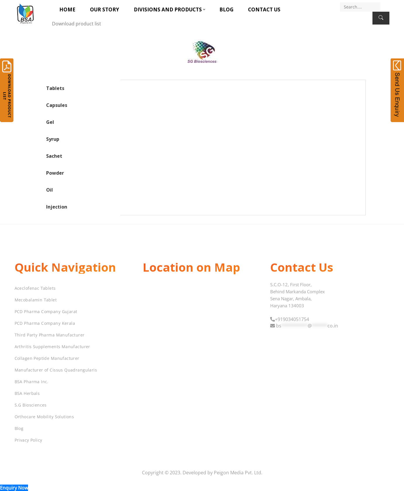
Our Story (104, 9)
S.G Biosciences (31, 405)
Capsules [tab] (56, 105)
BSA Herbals (27, 393)
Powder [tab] (55, 173)
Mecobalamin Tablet (36, 300)
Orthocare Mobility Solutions (44, 416)
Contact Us (264, 9)
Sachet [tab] (54, 156)
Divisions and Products (168, 9)
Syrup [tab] (52, 139)
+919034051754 (292, 319)
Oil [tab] (49, 190)
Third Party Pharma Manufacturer (50, 335)
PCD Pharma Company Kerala (45, 323)
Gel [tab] (50, 122)
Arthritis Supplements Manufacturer (52, 346)
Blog (226, 9)
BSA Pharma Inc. (31, 381)
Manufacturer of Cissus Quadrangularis (56, 370)
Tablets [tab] (55, 88)
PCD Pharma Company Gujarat (46, 311)
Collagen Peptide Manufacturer (47, 358)
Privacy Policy (28, 440)
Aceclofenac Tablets (35, 288)
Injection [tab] (56, 207)
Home (67, 9)
